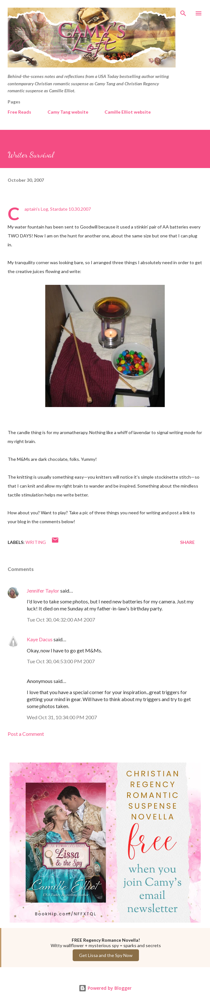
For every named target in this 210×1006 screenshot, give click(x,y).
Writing (35, 542)
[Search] (183, 11)
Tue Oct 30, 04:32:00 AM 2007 (61, 619)
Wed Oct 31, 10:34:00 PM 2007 (62, 717)
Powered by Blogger (105, 988)
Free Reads (19, 112)
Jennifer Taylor (43, 590)
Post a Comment (26, 734)
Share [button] (187, 542)
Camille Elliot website (128, 112)
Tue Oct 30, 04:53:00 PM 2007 (61, 661)
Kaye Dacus (40, 639)
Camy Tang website (67, 112)
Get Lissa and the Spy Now (106, 955)
